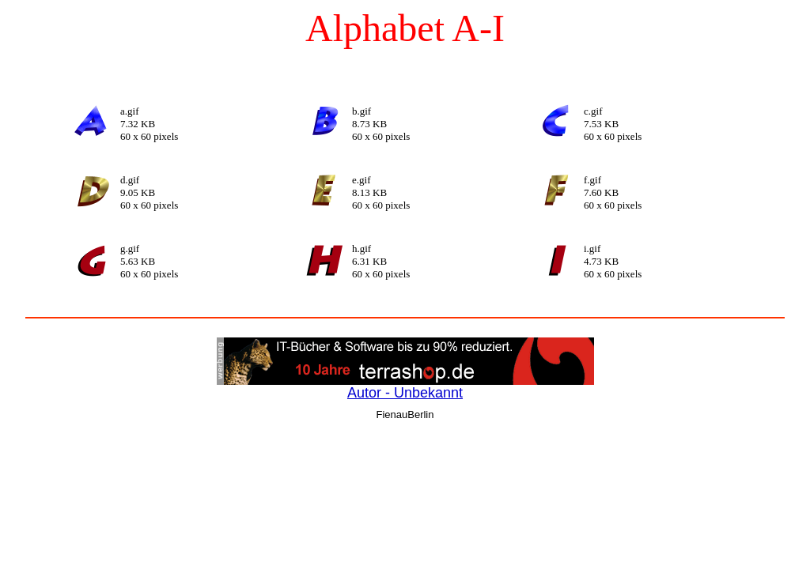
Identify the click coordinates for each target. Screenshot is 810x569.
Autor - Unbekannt (405, 393)
